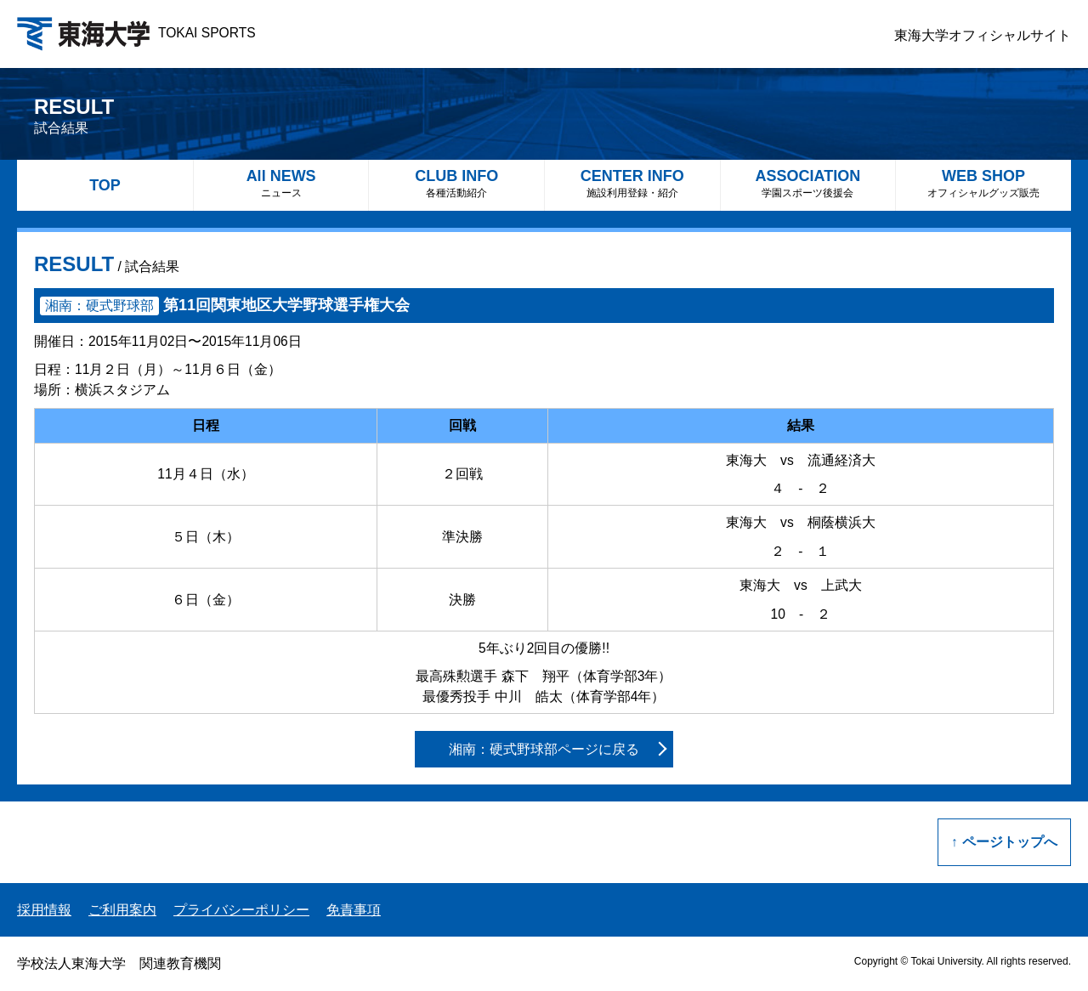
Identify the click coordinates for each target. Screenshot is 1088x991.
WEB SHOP (983, 183)
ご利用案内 (122, 910)
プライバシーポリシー (241, 910)
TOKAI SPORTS (136, 32)
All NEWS (281, 183)
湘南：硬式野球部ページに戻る (544, 749)
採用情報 (44, 910)
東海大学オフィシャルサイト (982, 35)
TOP (105, 185)
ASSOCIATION (808, 183)
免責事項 (353, 910)
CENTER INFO (632, 183)
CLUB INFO (456, 183)
